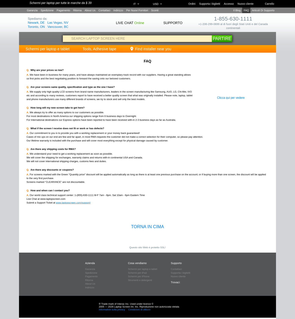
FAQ (246, 10)
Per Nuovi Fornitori (137, 10)
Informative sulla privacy (112, 309)
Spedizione (47, 10)
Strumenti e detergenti (140, 280)
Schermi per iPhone (138, 276)
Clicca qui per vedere (231, 97)
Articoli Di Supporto (263, 10)
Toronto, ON (36, 27)
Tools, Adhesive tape (99, 49)
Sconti (154, 10)
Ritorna (77, 10)
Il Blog (237, 10)
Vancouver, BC (58, 27)
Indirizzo (118, 10)
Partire (222, 38)
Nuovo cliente (246, 3)
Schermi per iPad (137, 272)
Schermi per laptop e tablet (47, 49)
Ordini (191, 3)
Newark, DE (36, 22)
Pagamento (63, 10)
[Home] (24, 4)
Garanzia (32, 10)
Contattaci (104, 10)
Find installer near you (150, 49)
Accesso (229, 3)
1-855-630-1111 (233, 19)
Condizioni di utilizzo (139, 309)
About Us (90, 10)
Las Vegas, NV (57, 22)
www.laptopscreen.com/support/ (73, 202)
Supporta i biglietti (209, 3)
